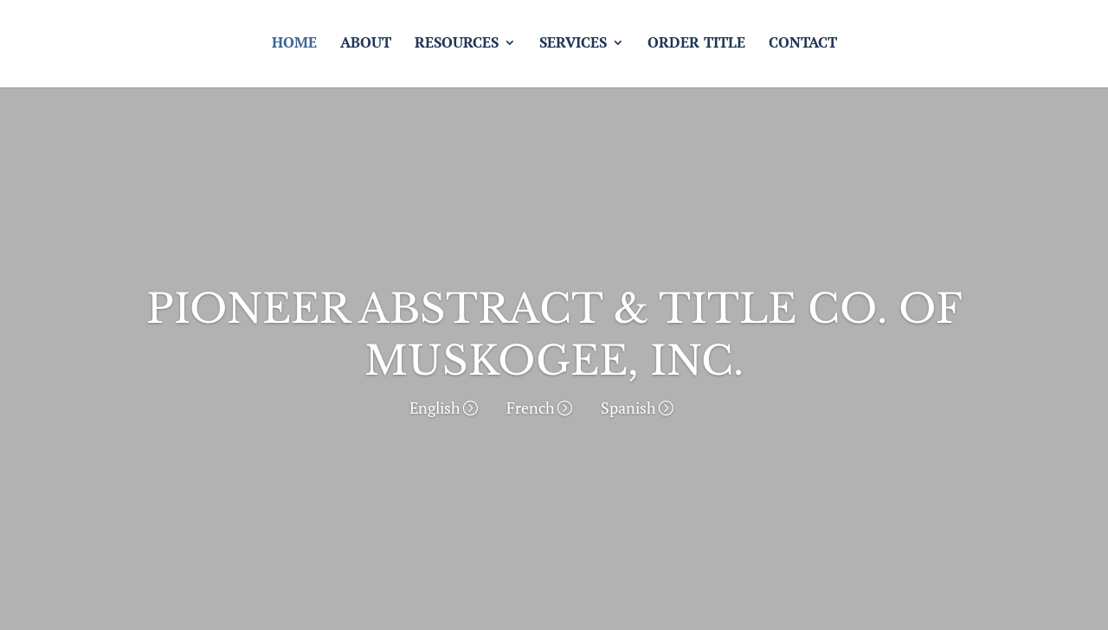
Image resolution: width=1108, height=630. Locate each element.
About (365, 48)
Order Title (696, 48)
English (435, 407)
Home (294, 48)
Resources (457, 48)
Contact (803, 48)
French (530, 407)
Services (573, 48)
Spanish (628, 407)
